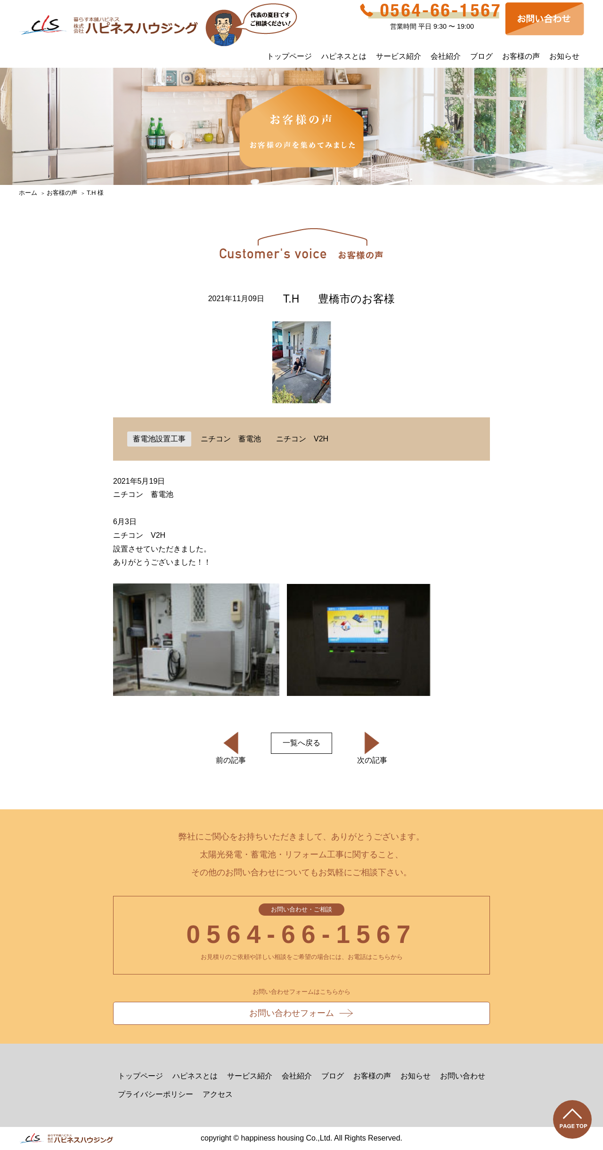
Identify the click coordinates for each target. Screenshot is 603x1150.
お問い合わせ (462, 1076)
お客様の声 (521, 56)
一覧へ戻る (301, 743)
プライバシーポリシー (155, 1094)
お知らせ (564, 56)
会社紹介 (446, 56)
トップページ (289, 56)
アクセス (218, 1094)
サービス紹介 (398, 56)
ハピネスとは (344, 56)
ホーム (28, 192)
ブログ (481, 56)
